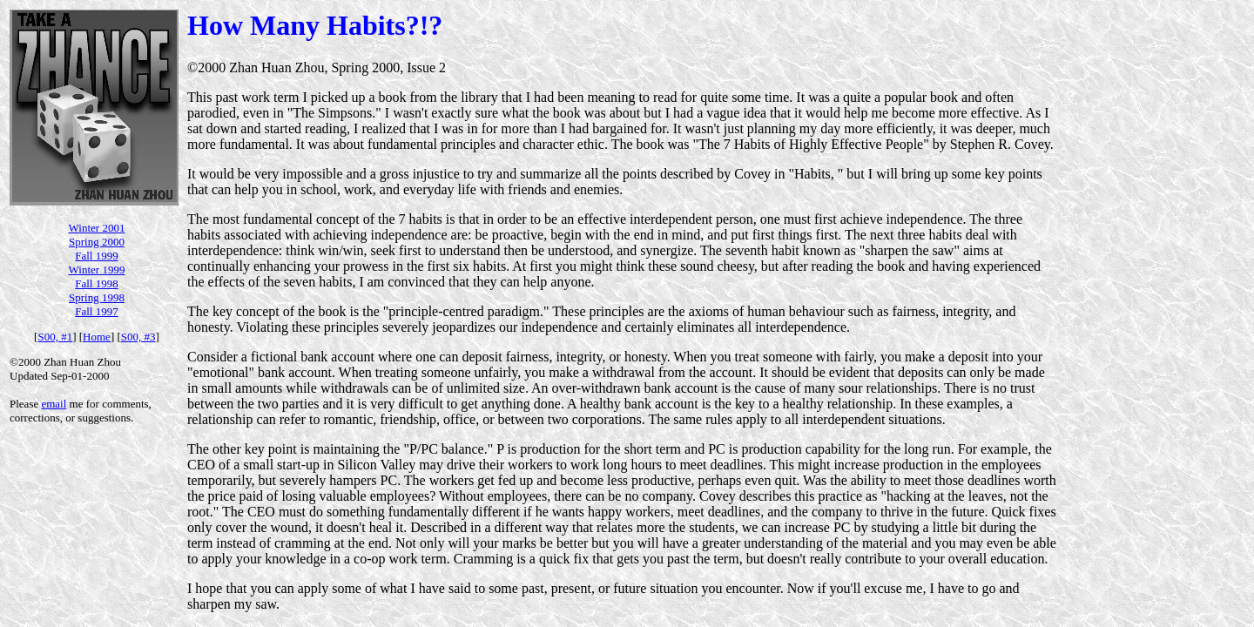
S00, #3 (138, 336)
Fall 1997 (96, 311)
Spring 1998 (97, 297)
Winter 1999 (97, 269)
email (53, 403)
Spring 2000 (97, 241)
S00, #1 (54, 336)
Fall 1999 (96, 255)
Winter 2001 (97, 227)
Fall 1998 (96, 283)
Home (97, 336)
